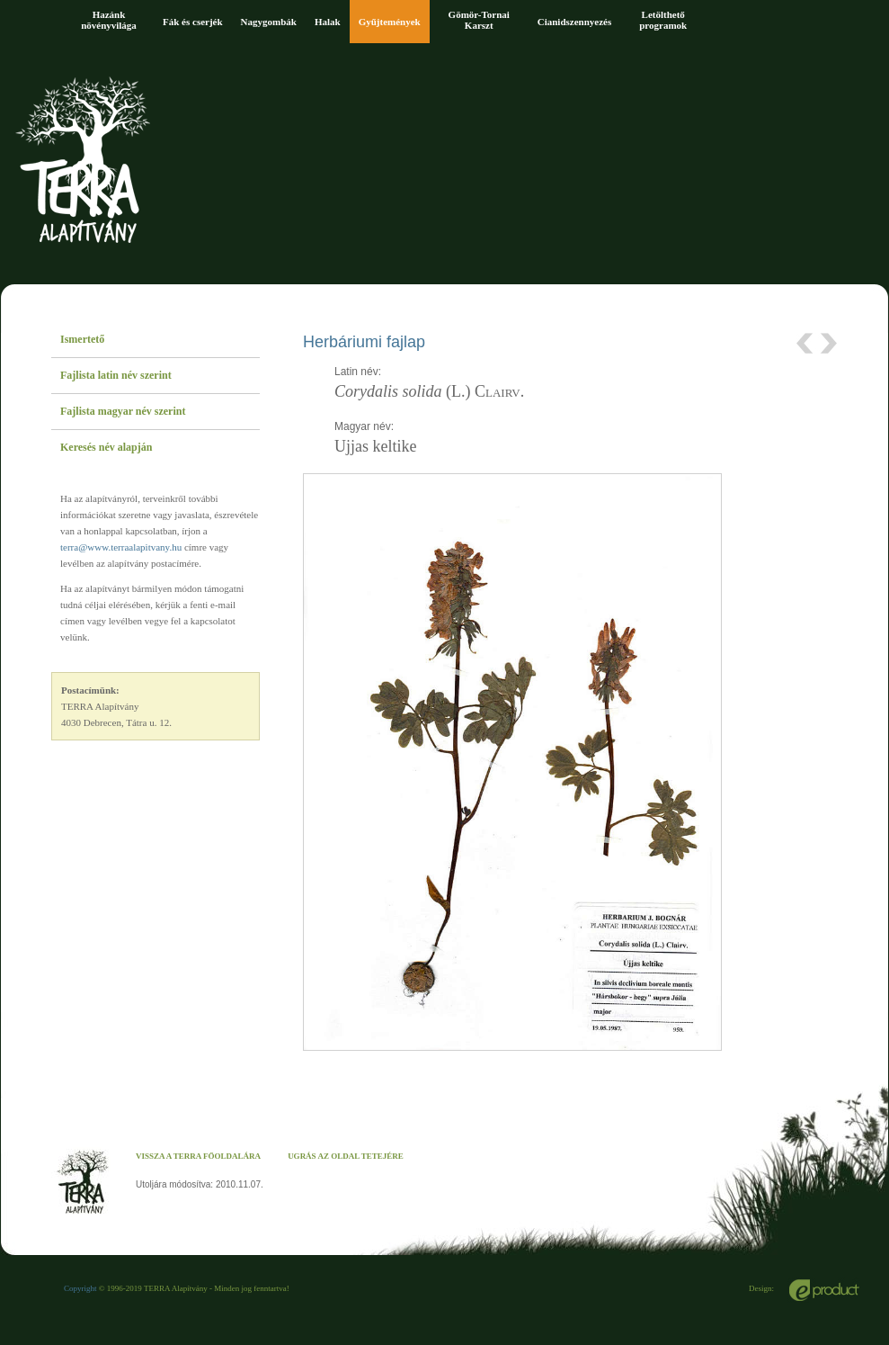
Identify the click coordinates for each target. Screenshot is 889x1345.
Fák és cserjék (193, 21)
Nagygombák (269, 21)
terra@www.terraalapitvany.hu (121, 547)
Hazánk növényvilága (109, 20)
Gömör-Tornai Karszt (479, 20)
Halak (328, 21)
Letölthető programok (663, 20)
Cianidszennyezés (575, 21)
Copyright (80, 1288)
